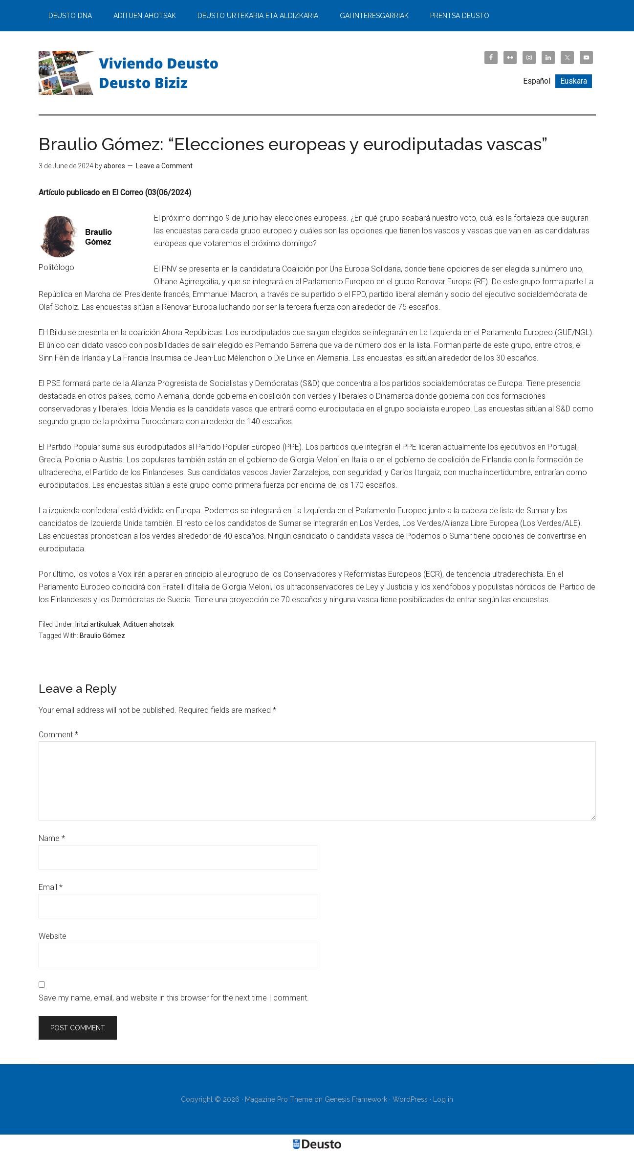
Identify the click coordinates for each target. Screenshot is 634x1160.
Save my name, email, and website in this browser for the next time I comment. (174, 997)
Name (52, 838)
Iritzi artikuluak (97, 624)
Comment (58, 734)
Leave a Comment (164, 166)
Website (52, 936)
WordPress (410, 1099)
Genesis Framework (356, 1099)
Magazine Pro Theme (278, 1099)
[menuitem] (536, 81)
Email (51, 887)
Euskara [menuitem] (573, 81)
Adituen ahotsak (148, 624)
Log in (443, 1099)
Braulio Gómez (102, 635)
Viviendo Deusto (131, 73)
